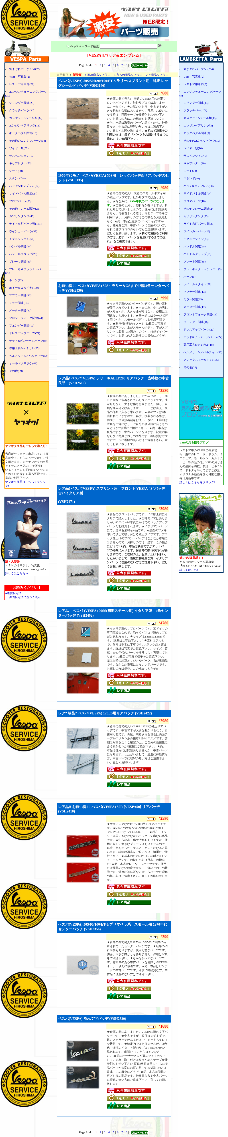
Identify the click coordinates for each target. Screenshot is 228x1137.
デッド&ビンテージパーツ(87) (28, 340)
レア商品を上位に (156, 74)
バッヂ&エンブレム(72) (24, 186)
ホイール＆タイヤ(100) (24, 287)
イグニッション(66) (21, 239)
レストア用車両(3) (195, 84)
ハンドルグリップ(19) (197, 254)
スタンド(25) (17, 178)
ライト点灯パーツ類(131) (25, 223)
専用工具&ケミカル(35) (24, 348)
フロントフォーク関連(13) (200, 314)
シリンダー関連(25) (21, 102)
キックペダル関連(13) (23, 133)
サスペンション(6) (195, 155)
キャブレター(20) (194, 163)
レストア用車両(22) (21, 84)
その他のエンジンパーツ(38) (27, 140)
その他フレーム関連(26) (24, 208)
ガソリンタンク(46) (21, 216)
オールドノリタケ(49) (23, 363)
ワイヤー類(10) (193, 148)
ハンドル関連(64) (20, 246)
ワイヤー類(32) (18, 148)
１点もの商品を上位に (127, 74)
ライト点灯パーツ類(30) (198, 223)
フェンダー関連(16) (196, 322)
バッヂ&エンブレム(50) (198, 186)
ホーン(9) (189, 276)
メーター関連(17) (194, 307)
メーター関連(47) (20, 310)
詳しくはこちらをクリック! (197, 482)
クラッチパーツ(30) (21, 110)
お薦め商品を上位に (97, 74)
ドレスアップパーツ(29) (198, 329)
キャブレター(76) (20, 163)
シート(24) (190, 170)
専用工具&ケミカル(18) (198, 344)
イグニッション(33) (196, 239)
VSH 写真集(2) (19, 76)
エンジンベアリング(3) (198, 125)
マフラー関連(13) (194, 291)
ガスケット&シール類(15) (200, 118)
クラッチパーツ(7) (195, 110)
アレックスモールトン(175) (201, 359)
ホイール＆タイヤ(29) (197, 284)
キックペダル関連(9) (196, 133)
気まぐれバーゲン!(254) (198, 69)
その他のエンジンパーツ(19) (201, 140)
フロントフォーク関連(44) (26, 318)
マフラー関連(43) (20, 295)
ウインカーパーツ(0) (196, 231)
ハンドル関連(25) (194, 246)
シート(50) (16, 170)
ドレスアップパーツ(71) (24, 333)
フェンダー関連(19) (21, 325)
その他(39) (16, 371)
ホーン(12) (16, 280)
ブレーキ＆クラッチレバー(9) (202, 269)
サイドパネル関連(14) (197, 193)
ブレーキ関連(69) (20, 261)
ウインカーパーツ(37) (23, 231)
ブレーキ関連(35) (194, 261)
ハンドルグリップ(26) (23, 254)
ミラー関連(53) (18, 303)
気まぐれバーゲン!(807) (24, 69)
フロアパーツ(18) (194, 201)
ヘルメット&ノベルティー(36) (202, 352)
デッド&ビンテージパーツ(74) (202, 337)
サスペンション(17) (21, 155)
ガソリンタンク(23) (196, 216)
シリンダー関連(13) (196, 102)
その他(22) (190, 367)
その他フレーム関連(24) (198, 208)
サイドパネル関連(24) (23, 193)
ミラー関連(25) (193, 299)
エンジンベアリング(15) (24, 125)
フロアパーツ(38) (20, 201)
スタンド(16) (191, 178)
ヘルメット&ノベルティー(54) (28, 355)
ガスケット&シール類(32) (25, 118)
